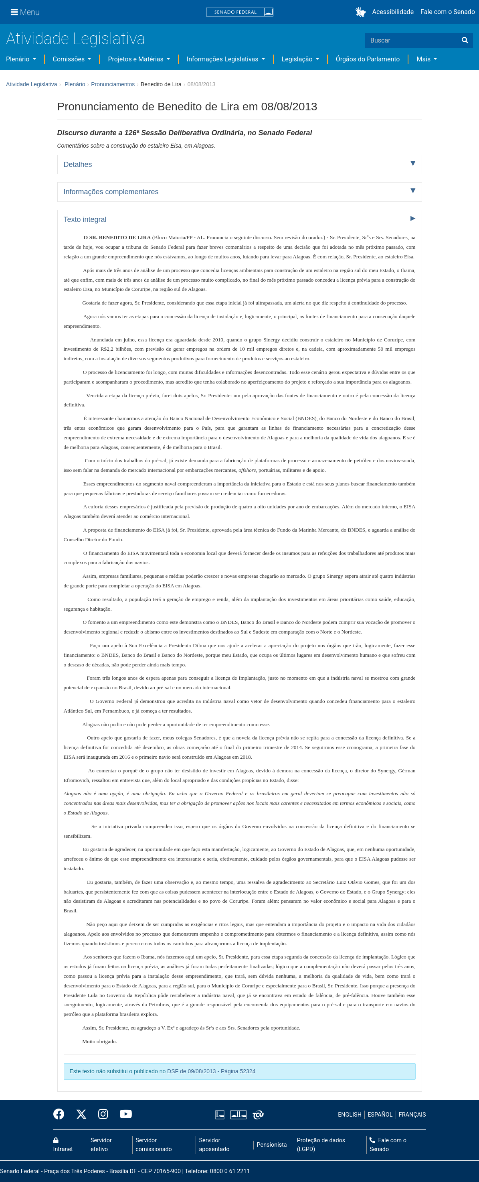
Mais (424, 59)
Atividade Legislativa (75, 38)
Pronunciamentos (113, 84)
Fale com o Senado (447, 12)
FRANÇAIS (412, 1114)
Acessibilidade (393, 12)
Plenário (18, 59)
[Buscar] (465, 40)
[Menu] (25, 12)
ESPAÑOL (380, 1114)
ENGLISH (350, 1114)
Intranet (63, 1145)
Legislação (298, 59)
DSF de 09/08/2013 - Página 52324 (211, 1071)
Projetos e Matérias (136, 59)
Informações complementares (111, 192)
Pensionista (272, 1144)
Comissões (70, 59)
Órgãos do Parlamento (368, 59)
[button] (362, 12)
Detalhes (78, 164)
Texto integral (85, 219)
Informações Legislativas (223, 59)
